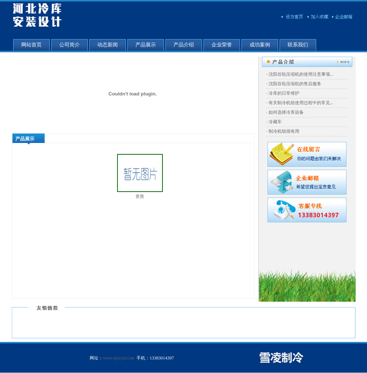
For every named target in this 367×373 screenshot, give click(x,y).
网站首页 (31, 45)
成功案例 (260, 45)
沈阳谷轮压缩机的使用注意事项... (301, 74)
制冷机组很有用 (284, 131)
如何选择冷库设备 (286, 112)
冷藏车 (275, 121)
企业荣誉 (221, 45)
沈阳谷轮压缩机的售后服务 (295, 83)
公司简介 (69, 45)
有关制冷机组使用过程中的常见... (301, 102)
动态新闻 (107, 45)
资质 (139, 196)
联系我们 (298, 45)
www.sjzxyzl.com (118, 358)
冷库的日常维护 (284, 93)
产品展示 (145, 45)
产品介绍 (183, 45)
